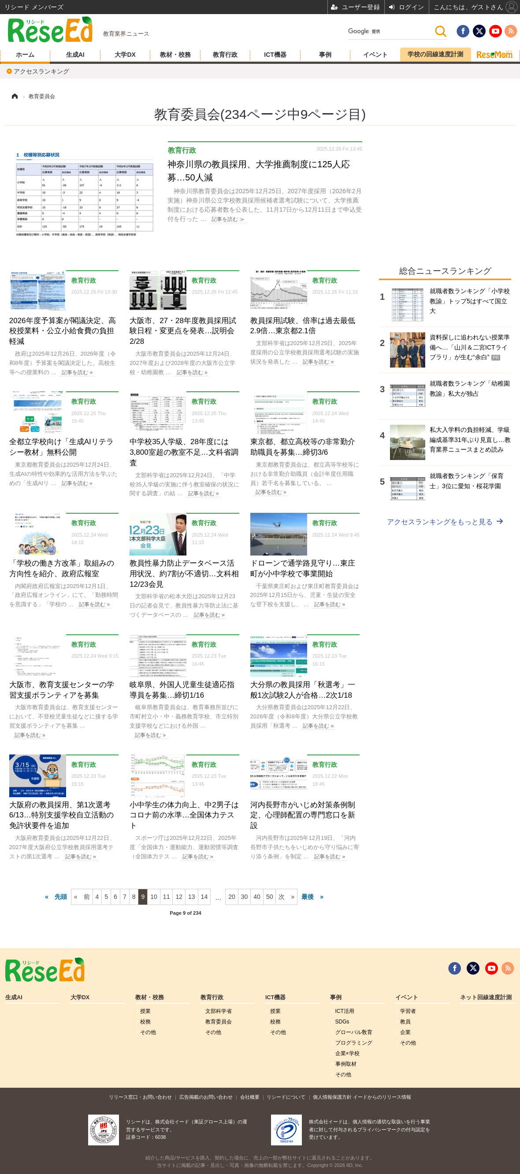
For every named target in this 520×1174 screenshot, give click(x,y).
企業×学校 (347, 1053)
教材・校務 (175, 54)
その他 (148, 1032)
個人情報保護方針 (332, 1097)
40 (256, 896)
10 (153, 896)
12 (178, 896)
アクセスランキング (41, 71)
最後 (307, 896)
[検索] (391, 31)
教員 (405, 1022)
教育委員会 (218, 1022)
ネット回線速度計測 (486, 997)
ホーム (25, 54)
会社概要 (250, 1097)
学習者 (408, 1011)
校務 (145, 1022)
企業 (405, 1032)
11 (166, 896)
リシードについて (286, 1097)
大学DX (125, 54)
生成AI (75, 54)
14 (204, 896)
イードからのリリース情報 (382, 1097)
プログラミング (353, 1043)
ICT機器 (275, 54)
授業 (145, 1011)
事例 (325, 54)
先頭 (61, 896)
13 (191, 896)
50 (269, 896)
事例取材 (346, 1064)
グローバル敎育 (353, 1032)
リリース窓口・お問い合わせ (140, 1097)
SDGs (342, 1022)
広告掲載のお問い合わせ (206, 1097)
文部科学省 (218, 1011)
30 (244, 896)
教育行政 (225, 54)
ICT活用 (344, 1011)
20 (231, 896)
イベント (375, 54)
